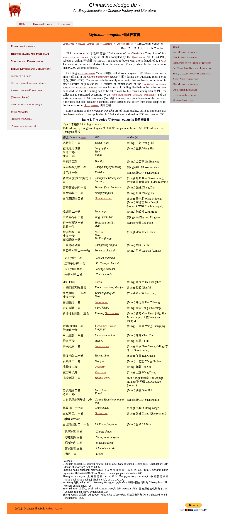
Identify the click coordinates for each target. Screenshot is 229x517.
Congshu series (125, 43)
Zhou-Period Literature (185, 52)
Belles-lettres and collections (95, 43)
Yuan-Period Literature (185, 79)
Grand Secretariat (98, 76)
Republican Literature (184, 95)
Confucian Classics (154, 83)
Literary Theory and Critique (26, 104)
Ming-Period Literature (185, 84)
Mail (50, 508)
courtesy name (86, 73)
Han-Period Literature (185, 57)
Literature (64, 24)
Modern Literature (183, 100)
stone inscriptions (86, 87)
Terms (176, 46)
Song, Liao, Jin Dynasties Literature (192, 73)
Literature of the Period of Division (192, 63)
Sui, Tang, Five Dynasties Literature (192, 68)
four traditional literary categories (134, 94)
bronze (66, 87)
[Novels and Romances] (23, 126)
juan (83, 137)
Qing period (139, 57)
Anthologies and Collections (26, 90)
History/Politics (42, 24)
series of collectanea (76, 57)
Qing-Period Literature (185, 89)
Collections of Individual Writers (29, 83)
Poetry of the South (21, 76)
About (58, 508)
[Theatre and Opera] (22, 119)
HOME (23, 24)
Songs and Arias (19, 111)
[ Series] (20, 97)
